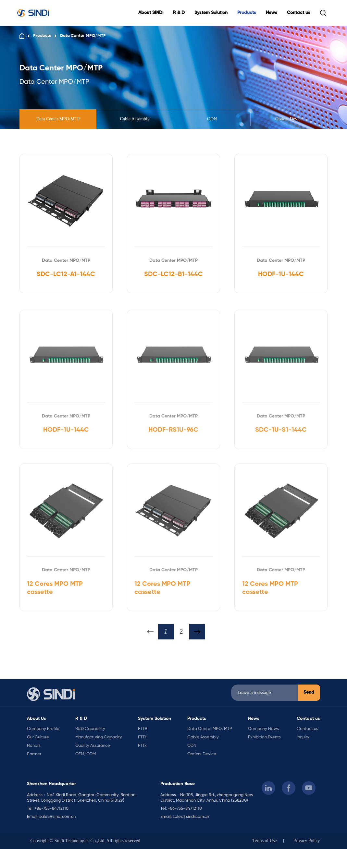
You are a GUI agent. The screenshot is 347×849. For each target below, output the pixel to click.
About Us (36, 718)
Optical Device (289, 118)
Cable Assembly (135, 118)
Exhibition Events (264, 736)
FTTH (143, 736)
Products (246, 12)
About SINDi (150, 12)
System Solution (211, 12)
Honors (34, 745)
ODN (212, 118)
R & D (179, 12)
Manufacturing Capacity (98, 736)
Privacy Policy (306, 840)
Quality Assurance (92, 745)
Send (309, 692)
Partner (34, 753)
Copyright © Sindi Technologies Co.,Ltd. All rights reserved (85, 840)
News (271, 12)
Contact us (298, 12)
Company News (263, 728)
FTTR (142, 728)
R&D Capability (90, 728)
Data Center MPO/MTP (83, 36)
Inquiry (303, 736)
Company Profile (43, 728)
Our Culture (38, 736)
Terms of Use (264, 840)
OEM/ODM (85, 753)
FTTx (142, 745)
